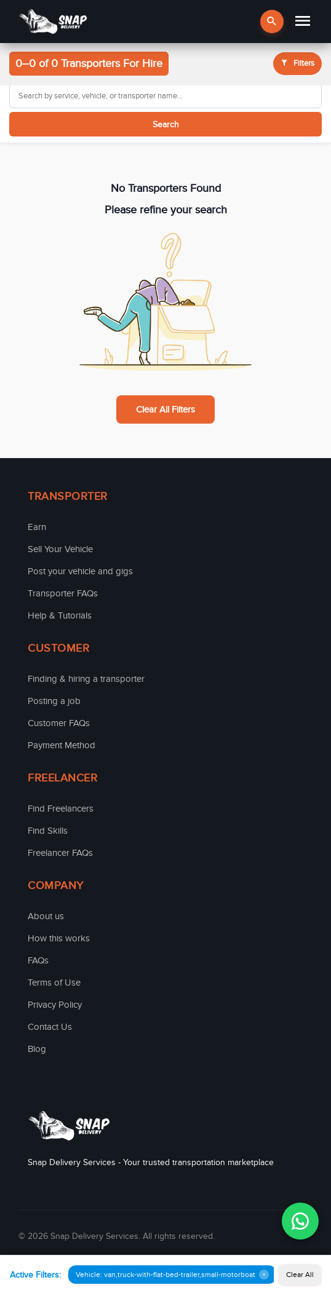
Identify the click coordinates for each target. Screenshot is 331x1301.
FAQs (38, 960)
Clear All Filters (165, 409)
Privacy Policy (55, 1004)
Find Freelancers (61, 808)
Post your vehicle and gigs (80, 571)
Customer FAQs (59, 723)
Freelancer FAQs (60, 852)
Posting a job (54, 700)
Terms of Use (54, 982)
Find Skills (48, 830)
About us (46, 916)
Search (166, 124)
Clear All (300, 1274)
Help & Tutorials (60, 615)
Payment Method (61, 745)
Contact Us (50, 1026)
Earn (37, 526)
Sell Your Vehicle (60, 549)
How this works (59, 938)
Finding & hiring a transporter (86, 678)
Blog (37, 1048)
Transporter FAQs (63, 593)
